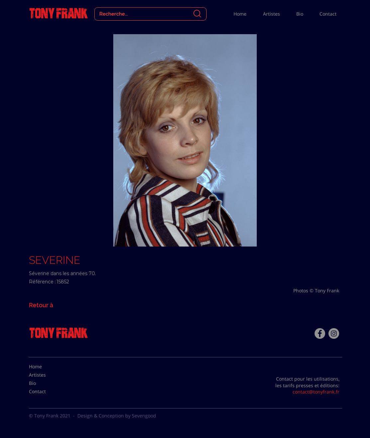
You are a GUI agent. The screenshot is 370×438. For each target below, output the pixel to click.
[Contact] (45, 391)
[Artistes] (45, 375)
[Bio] (45, 383)
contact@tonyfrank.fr (316, 392)
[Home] (45, 366)
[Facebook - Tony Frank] (320, 333)
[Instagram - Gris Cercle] (333, 333)
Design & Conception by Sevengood (116, 415)
